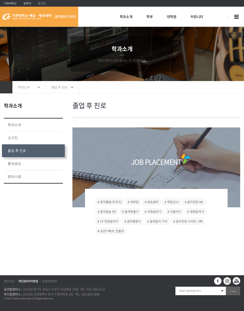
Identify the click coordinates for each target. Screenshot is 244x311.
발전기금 (9, 281)
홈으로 (6, 87)
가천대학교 (10, 3)
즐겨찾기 (228, 87)
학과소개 (24, 87)
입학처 (27, 3)
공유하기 (220, 87)
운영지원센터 (49, 281)
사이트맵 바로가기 (236, 16)
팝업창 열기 (221, 10)
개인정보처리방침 (28, 281)
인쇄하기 (235, 87)
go (233, 291)
